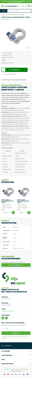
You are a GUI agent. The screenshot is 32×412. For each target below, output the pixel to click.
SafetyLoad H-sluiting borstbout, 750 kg (23, 201)
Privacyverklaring (24, 369)
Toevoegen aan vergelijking (10, 74)
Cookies (17, 369)
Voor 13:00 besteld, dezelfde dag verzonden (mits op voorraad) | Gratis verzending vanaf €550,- (16, 1)
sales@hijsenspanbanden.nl (7, 311)
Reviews (24, 79)
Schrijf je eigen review (16, 265)
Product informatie (6, 79)
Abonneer (16, 333)
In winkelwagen (14, 70)
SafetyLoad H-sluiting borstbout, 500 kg (7, 201)
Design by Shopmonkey (16, 371)
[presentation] (29, 193)
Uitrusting (13, 79)
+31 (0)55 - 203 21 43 (6, 299)
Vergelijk (5, 212)
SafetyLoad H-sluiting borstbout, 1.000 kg (15, 14)
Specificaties (19, 79)
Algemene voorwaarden (9, 369)
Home (2, 14)
